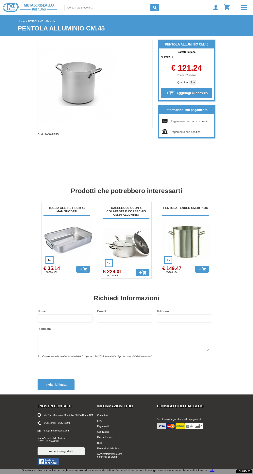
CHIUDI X (244, 471)
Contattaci (102, 415)
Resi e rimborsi (105, 437)
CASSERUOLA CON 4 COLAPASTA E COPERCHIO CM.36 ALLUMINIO (126, 211)
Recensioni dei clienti (108, 448)
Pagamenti (103, 426)
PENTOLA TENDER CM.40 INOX (185, 208)
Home (21, 21)
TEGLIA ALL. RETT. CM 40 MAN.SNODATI (66, 209)
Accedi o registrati (61, 451)
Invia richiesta (56, 384)
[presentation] (68, 370)
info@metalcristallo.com (57, 430)
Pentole (50, 21)
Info (212, 470)
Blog (99, 443)
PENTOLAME (35, 21)
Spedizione (103, 431)
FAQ (99, 420)
